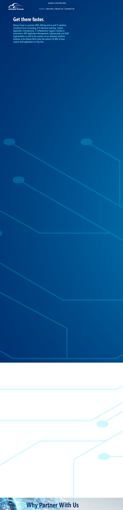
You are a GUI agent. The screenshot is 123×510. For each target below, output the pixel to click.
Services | (50, 9)
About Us (59, 9)
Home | (42, 9)
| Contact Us (69, 9)
